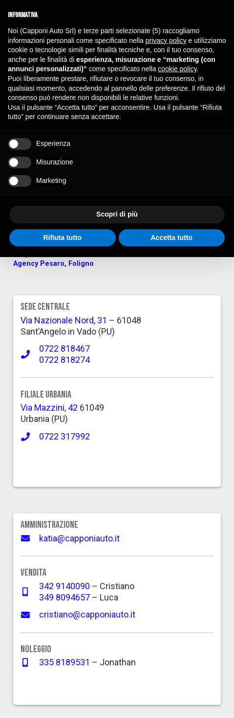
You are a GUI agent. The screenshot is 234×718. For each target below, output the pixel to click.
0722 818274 (64, 360)
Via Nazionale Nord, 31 (64, 320)
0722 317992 (64, 436)
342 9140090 (64, 586)
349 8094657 (64, 597)
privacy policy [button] (166, 40)
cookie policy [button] (177, 69)
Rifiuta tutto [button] (62, 237)
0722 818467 (64, 348)
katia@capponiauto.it (79, 538)
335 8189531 (64, 662)
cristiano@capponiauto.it (87, 614)
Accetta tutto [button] (171, 237)
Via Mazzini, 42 (49, 407)
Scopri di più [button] (117, 214)
